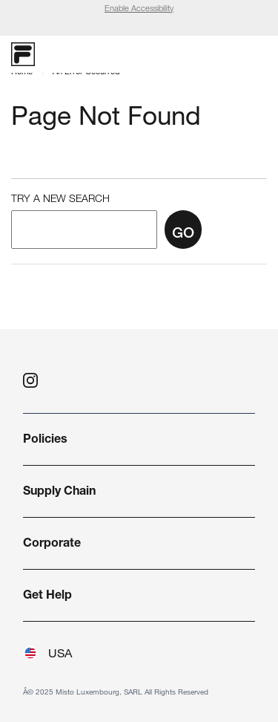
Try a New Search (60, 200)
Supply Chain (59, 492)
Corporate (52, 544)
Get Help (47, 596)
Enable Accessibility (139, 9)
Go (183, 234)
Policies (45, 440)
